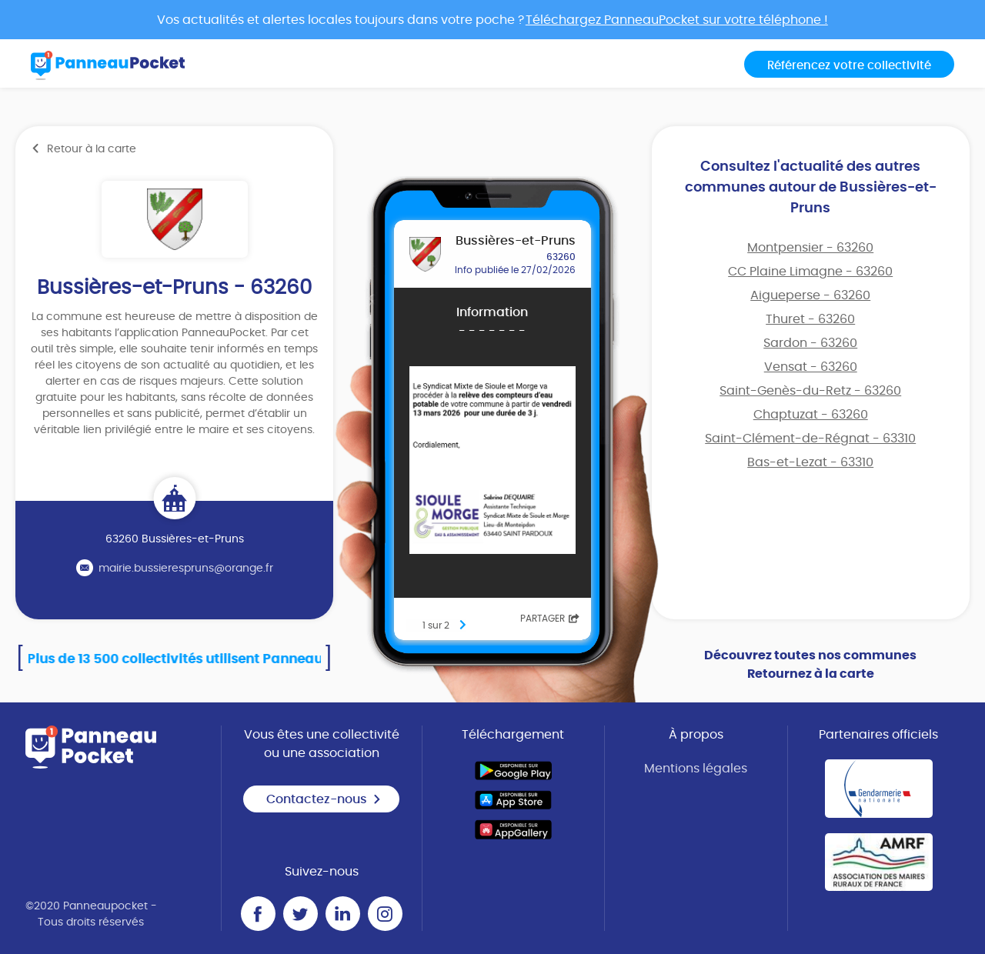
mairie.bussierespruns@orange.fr (185, 568)
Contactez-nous (324, 799)
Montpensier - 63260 (810, 248)
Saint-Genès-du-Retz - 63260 (810, 391)
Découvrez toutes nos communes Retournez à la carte (810, 664)
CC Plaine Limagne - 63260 (810, 271)
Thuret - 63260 (810, 319)
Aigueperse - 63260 (810, 295)
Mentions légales (695, 768)
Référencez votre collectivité (849, 66)
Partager (549, 618)
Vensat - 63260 (810, 367)
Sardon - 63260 (810, 343)
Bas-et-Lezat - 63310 (810, 462)
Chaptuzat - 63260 (810, 415)
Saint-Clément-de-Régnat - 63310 (810, 438)
